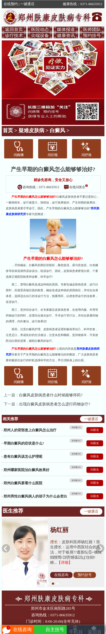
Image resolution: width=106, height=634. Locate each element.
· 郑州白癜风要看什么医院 (22, 483)
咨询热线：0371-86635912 (38, 187)
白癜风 (57, 130)
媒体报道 (66, 29)
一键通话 (27, 4)
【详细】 (64, 562)
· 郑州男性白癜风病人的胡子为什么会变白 (34, 496)
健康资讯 (66, 35)
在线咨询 (61, 575)
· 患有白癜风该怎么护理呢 (22, 456)
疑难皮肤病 (31, 130)
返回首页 (14, 29)
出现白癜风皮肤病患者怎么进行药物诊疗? (54, 404)
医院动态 (40, 29)
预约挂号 (92, 35)
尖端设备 (40, 35)
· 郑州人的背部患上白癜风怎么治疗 (29, 430)
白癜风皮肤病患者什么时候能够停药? (50, 395)
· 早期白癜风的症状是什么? (23, 443)
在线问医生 (76, 187)
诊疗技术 (14, 35)
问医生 (94, 430)
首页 (8, 130)
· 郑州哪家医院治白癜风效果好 (25, 470)
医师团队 (92, 29)
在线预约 (11, 4)
